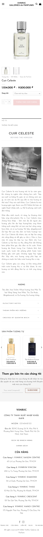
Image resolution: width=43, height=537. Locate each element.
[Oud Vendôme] (11, 346)
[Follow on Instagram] (23, 522)
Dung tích (5, 93)
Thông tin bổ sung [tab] (10, 125)
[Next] (41, 352)
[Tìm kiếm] (36, 4)
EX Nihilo (14, 77)
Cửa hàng (21, 452)
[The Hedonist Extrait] (32, 346)
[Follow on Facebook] (20, 522)
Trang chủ (5, 77)
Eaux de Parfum (25, 77)
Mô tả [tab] (4, 120)
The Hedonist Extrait (32, 359)
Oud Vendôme (11, 359)
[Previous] (1, 352)
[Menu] (3, 4)
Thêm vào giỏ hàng (26, 102)
